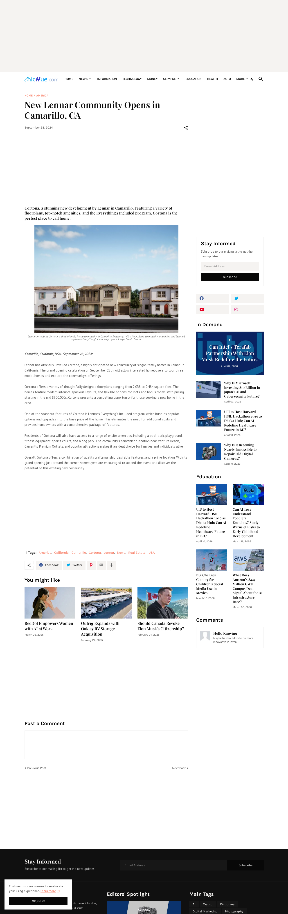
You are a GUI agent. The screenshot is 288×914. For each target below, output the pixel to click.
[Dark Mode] (252, 79)
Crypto (207, 904)
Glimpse (169, 79)
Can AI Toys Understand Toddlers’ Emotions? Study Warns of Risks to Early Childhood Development (246, 522)
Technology (132, 79)
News (83, 79)
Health (212, 79)
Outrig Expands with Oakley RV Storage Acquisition (100, 629)
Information (107, 79)
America (42, 95)
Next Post (179, 768)
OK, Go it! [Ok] (38, 901)
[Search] (260, 79)
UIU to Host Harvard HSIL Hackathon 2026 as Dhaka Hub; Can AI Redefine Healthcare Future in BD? (243, 421)
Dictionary (227, 904)
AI (194, 904)
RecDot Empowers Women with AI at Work (49, 626)
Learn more (48, 891)
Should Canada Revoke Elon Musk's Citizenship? (160, 626)
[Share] (185, 127)
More (240, 79)
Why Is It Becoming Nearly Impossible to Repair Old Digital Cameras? (240, 452)
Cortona (95, 553)
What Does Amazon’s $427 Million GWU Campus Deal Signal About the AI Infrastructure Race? (247, 588)
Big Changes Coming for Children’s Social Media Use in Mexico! (209, 584)
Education (193, 79)
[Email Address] (230, 266)
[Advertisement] (144, 35)
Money (152, 79)
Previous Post (36, 768)
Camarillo (79, 553)
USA (151, 553)
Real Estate (137, 553)
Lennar (109, 553)
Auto (227, 79)
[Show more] (111, 565)
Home (69, 79)
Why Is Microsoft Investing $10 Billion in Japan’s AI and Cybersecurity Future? (242, 390)
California (61, 553)
